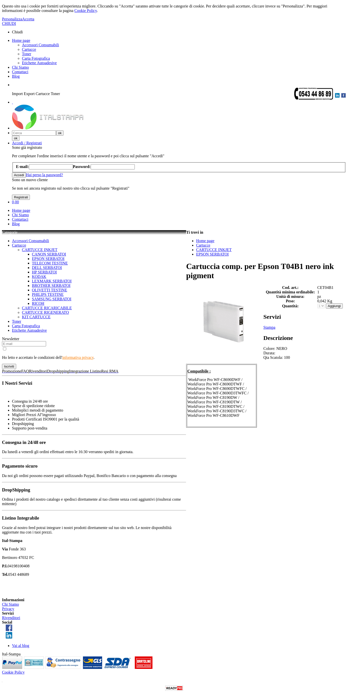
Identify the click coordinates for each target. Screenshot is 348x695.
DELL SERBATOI (47, 268)
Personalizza (12, 19)
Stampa (269, 327)
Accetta (28, 19)
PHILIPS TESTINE (48, 294)
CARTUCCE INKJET (40, 250)
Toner (26, 54)
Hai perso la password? (44, 175)
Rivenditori (11, 618)
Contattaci (20, 72)
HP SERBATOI (44, 272)
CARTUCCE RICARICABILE (47, 308)
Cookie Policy (85, 10)
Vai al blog (20, 645)
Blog (16, 76)
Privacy (8, 609)
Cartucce (29, 49)
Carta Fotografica (36, 58)
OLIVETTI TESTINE (49, 290)
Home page (21, 40)
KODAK (39, 276)
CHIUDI (9, 23)
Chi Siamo (20, 67)
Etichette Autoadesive (39, 63)
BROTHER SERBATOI (51, 285)
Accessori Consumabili (40, 45)
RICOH (38, 303)
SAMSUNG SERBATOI (51, 299)
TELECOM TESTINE (50, 263)
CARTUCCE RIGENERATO (45, 312)
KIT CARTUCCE (36, 317)
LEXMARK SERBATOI (51, 281)
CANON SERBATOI (49, 254)
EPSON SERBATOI (48, 259)
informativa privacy (78, 357)
